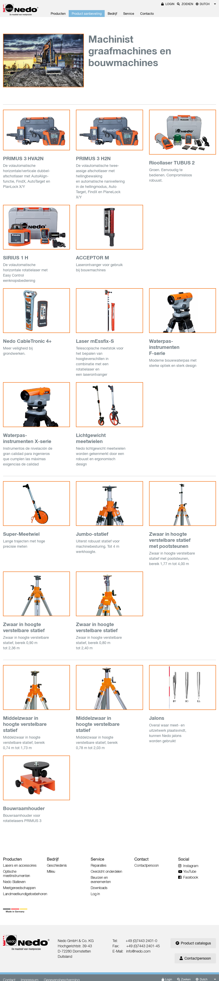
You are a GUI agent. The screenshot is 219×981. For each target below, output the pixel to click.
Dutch (205, 4)
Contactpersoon (195, 958)
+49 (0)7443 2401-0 (141, 941)
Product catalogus (193, 943)
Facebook (188, 877)
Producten (58, 13)
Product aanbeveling (87, 13)
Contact (141, 859)
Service (128, 13)
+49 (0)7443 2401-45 (143, 946)
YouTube (187, 871)
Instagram (188, 866)
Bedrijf (112, 13)
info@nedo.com (138, 951)
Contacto (147, 13)
